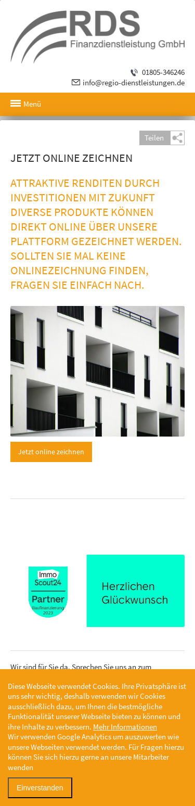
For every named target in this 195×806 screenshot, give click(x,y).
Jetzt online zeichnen (51, 451)
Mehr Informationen (125, 727)
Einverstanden (40, 788)
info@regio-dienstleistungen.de (134, 82)
